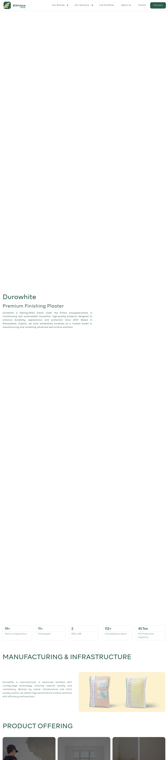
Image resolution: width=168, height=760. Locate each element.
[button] (59, 5)
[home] (14, 5)
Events (142, 5)
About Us (126, 5)
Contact (158, 5)
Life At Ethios (106, 5)
